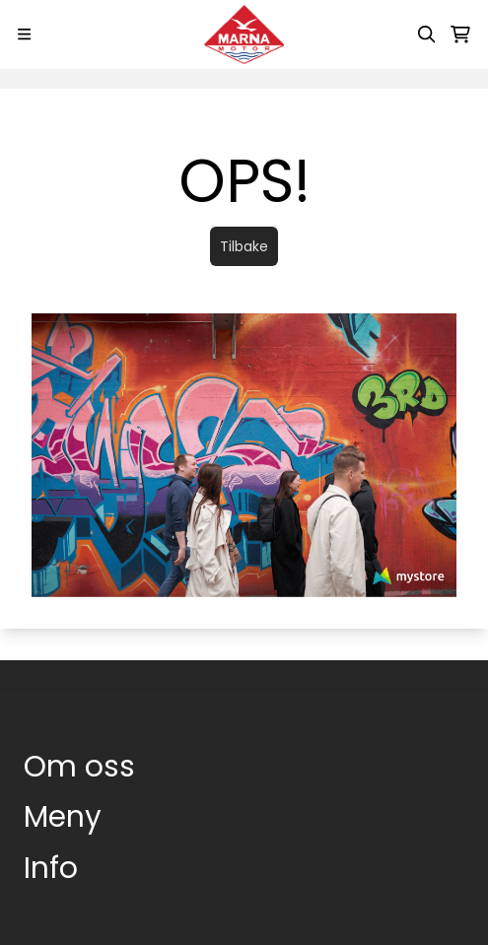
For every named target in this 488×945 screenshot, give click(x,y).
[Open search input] (427, 34)
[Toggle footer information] (457, 767)
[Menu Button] (24, 34)
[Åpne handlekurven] (460, 34)
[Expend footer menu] (456, 817)
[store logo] (244, 34)
